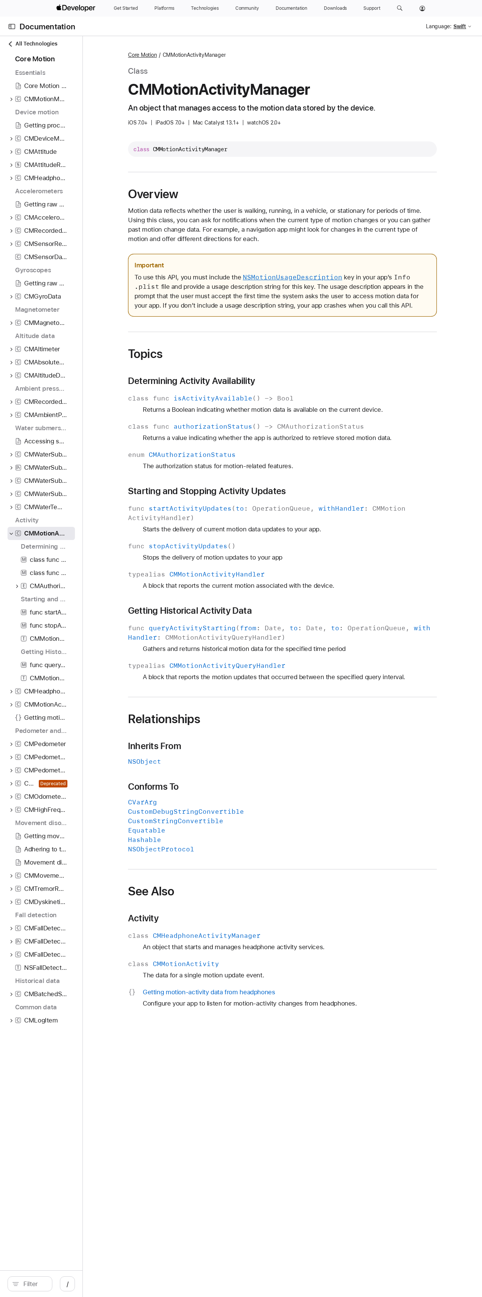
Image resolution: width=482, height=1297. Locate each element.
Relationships (217, 738)
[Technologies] (205, 8)
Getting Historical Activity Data (243, 620)
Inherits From (207, 765)
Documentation (47, 26)
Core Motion (195, 55)
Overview (206, 194)
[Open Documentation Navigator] (11, 26)
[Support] (371, 8)
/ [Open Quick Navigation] (135, 1284)
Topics (198, 363)
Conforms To (206, 805)
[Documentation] (291, 8)
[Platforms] (164, 8)
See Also (204, 910)
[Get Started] (126, 8)
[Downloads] (335, 8)
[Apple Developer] (76, 8)
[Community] (247, 8)
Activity (196, 937)
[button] (400, 8)
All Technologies (32, 44)
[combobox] (68, 1284)
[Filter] (68, 1284)
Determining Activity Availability (244, 390)
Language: (438, 26)
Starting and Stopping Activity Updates (260, 500)
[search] (64, 1283)
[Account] (422, 8)
